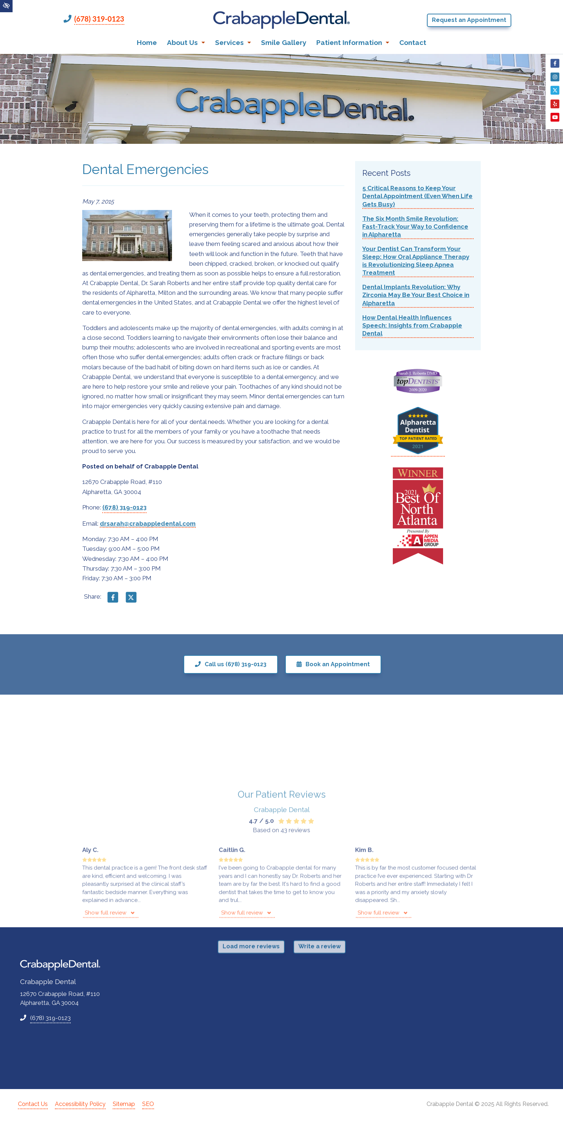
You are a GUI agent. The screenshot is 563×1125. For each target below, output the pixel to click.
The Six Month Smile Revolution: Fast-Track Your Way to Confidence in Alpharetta (415, 226)
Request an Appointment (469, 20)
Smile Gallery (283, 42)
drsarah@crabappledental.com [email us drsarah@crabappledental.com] (148, 523)
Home (147, 42)
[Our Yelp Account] (555, 107)
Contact (412, 42)
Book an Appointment (333, 664)
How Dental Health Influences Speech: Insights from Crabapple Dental (412, 325)
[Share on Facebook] (113, 600)
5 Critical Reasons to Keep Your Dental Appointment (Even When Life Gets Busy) (417, 195)
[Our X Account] (555, 94)
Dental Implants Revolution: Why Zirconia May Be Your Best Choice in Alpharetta (415, 294)
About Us (186, 42)
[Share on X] (131, 600)
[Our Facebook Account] (555, 67)
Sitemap (124, 1104)
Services (233, 42)
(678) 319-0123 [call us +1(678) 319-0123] (99, 18)
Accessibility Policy (80, 1104)
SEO (148, 1104)
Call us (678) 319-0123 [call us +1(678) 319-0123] (230, 664)
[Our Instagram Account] (555, 80)
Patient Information (352, 42)
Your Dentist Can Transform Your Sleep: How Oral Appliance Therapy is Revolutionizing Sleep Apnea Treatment (415, 260)
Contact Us (33, 1104)
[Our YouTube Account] (555, 121)
